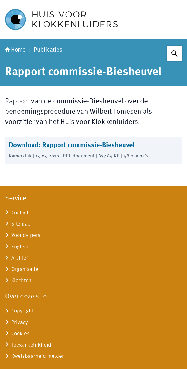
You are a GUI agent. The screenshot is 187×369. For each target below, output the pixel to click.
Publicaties (48, 50)
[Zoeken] (174, 53)
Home (15, 50)
